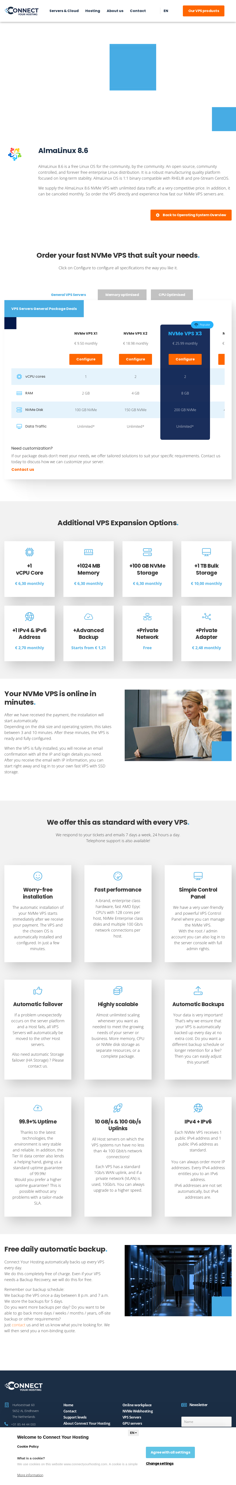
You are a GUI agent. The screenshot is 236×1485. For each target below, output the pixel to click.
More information (30, 1475)
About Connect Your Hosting (86, 1423)
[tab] (68, 294)
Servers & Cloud (64, 10)
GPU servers (132, 1423)
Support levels (75, 1417)
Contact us (22, 469)
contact (18, 1324)
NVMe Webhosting (137, 1411)
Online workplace (137, 1405)
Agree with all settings (170, 1452)
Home (68, 1405)
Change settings (160, 1464)
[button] (191, 215)
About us (115, 10)
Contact (138, 10)
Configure (85, 359)
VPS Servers (131, 1417)
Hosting (92, 10)
